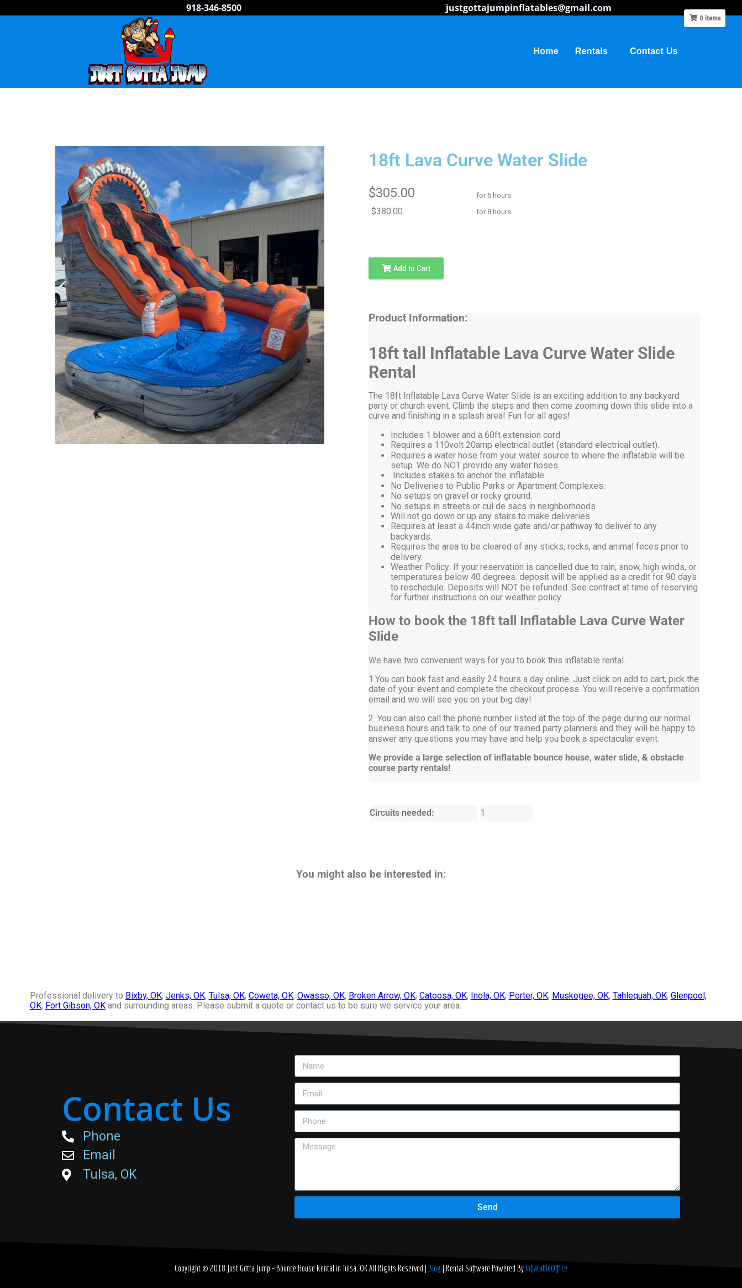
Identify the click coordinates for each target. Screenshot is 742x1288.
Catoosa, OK (443, 995)
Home (546, 51)
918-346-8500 (213, 8)
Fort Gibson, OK (75, 1005)
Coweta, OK (271, 995)
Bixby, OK (143, 995)
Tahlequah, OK (640, 995)
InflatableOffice (546, 1268)
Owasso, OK (321, 995)
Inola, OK (488, 995)
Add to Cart (406, 268)
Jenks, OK (185, 995)
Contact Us (653, 51)
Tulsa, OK (227, 995)
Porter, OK (528, 995)
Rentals (594, 51)
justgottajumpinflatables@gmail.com (529, 8)
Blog (435, 1268)
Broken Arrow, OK (382, 995)
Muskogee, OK (580, 995)
